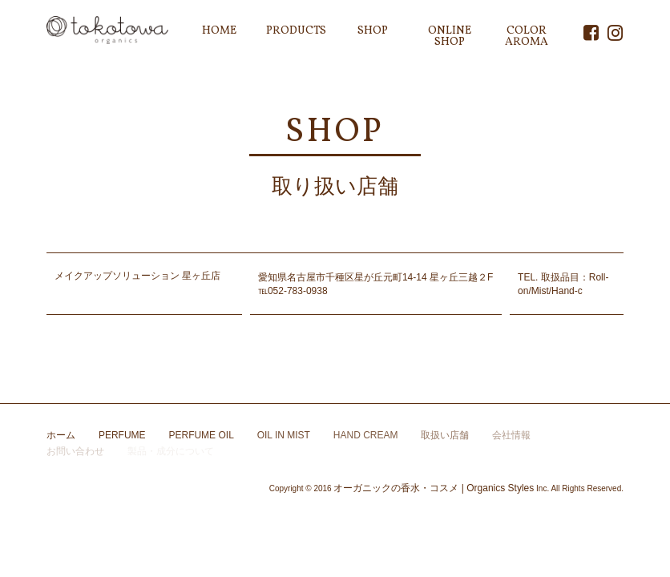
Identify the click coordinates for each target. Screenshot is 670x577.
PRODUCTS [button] (296, 30)
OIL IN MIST (283, 435)
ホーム (60, 435)
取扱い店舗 (445, 435)
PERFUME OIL (200, 435)
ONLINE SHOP (449, 36)
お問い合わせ (75, 451)
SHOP (372, 30)
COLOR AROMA (526, 36)
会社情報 (511, 435)
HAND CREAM (365, 435)
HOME (219, 30)
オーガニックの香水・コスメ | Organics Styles (433, 488)
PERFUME (122, 435)
